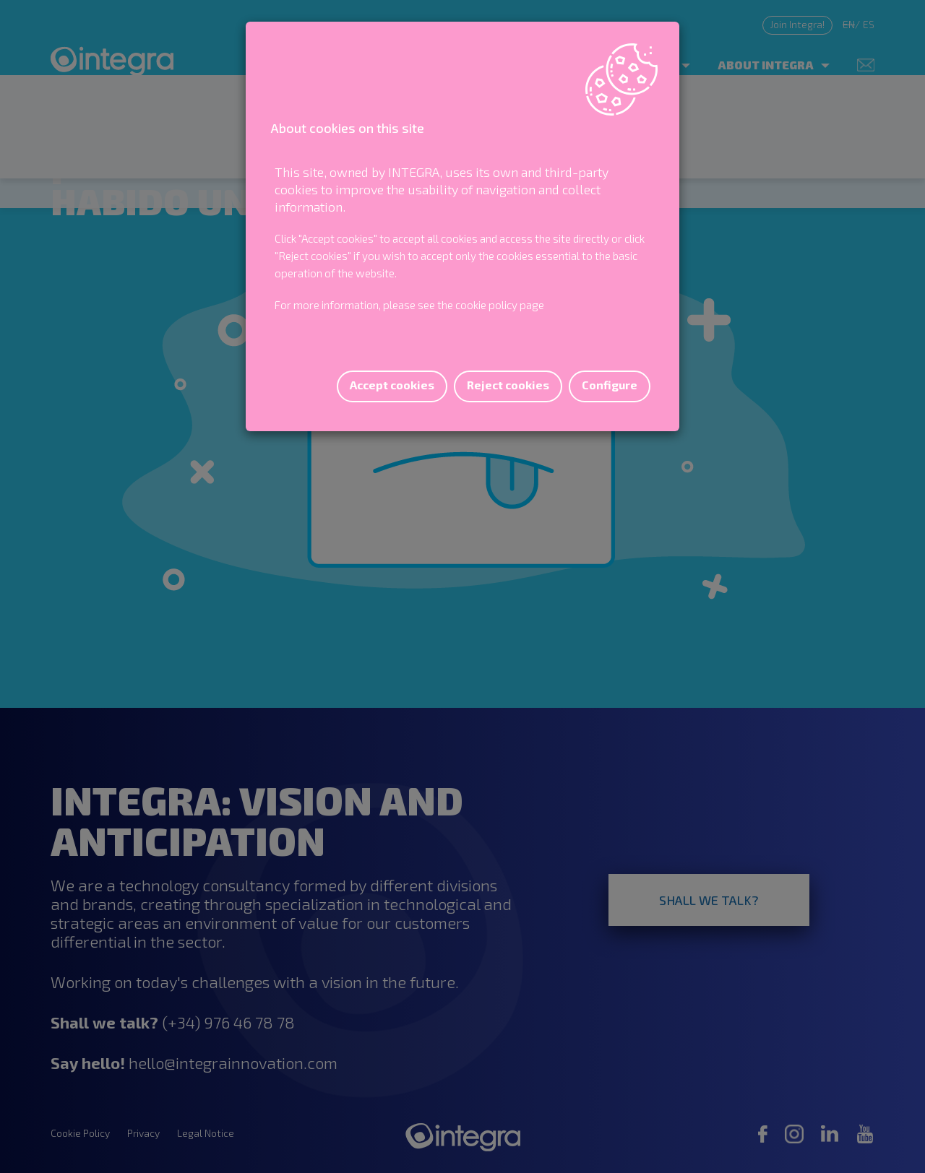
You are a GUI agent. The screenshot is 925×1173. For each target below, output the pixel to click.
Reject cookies (508, 384)
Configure (609, 384)
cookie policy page (499, 304)
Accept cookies (392, 384)
